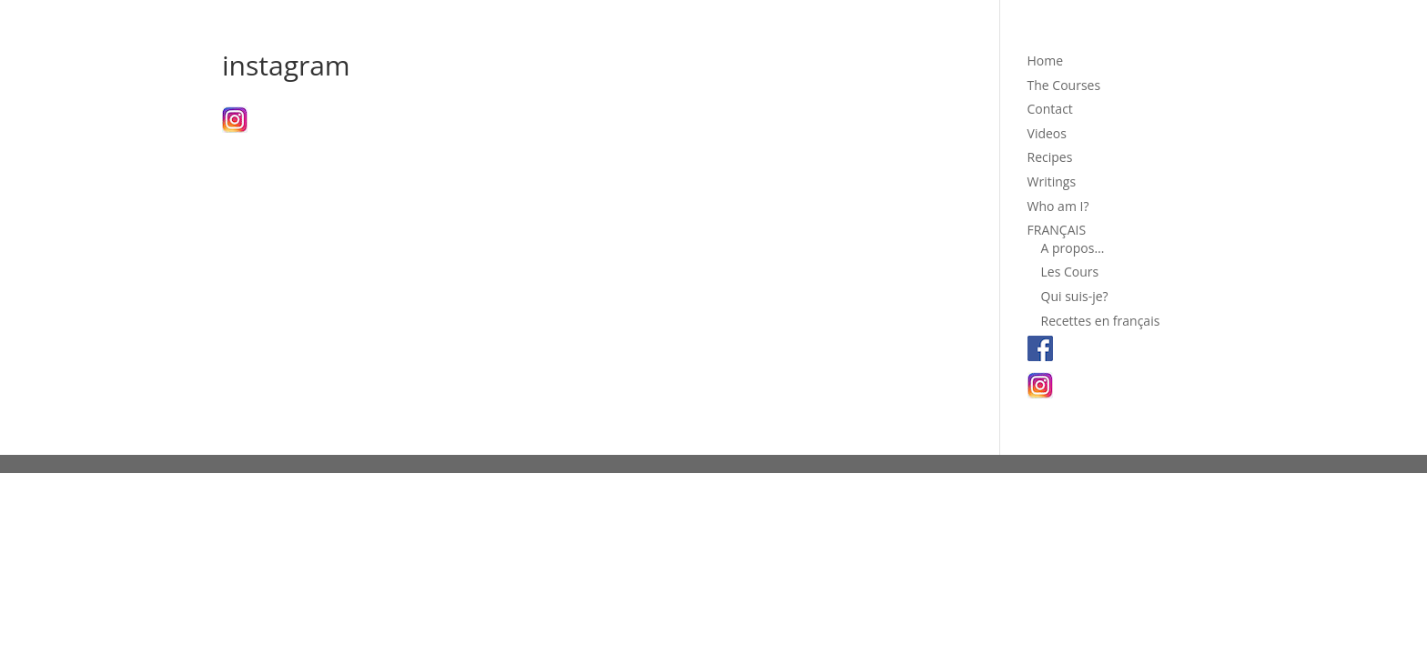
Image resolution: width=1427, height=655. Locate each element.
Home (1045, 60)
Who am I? (1058, 206)
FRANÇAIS (1057, 229)
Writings (1052, 181)
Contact (1050, 108)
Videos (1047, 133)
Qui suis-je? (1074, 296)
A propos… (1073, 248)
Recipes (1050, 157)
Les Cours (1070, 271)
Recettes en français (1100, 320)
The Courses (1064, 85)
